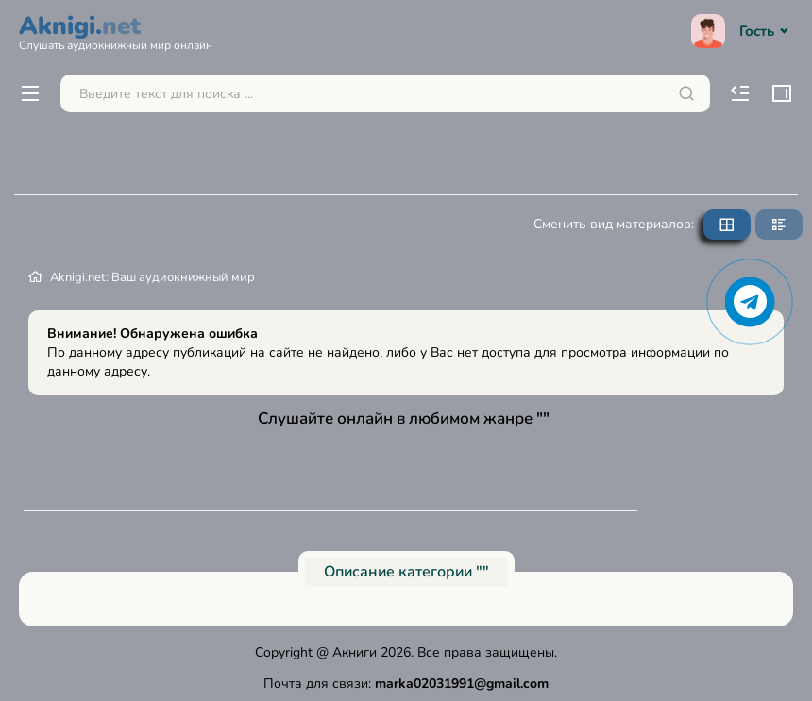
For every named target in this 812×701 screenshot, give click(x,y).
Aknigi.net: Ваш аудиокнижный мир (152, 277)
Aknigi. (115, 30)
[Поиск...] (385, 93)
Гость (742, 31)
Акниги (354, 652)
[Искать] (686, 93)
